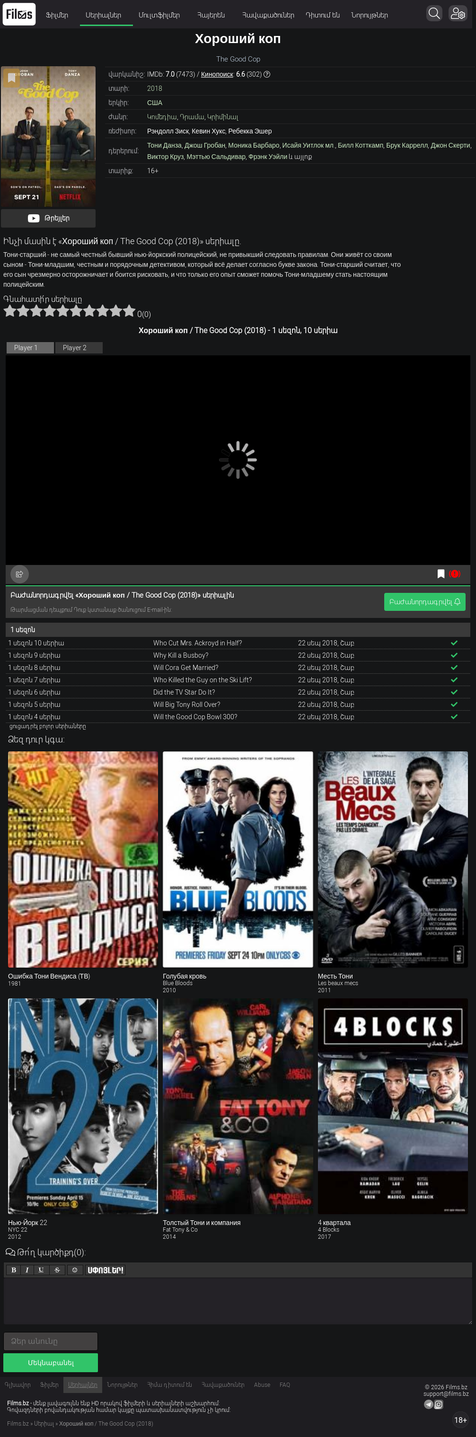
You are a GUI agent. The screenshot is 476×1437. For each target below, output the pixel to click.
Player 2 (75, 348)
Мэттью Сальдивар (216, 156)
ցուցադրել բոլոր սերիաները (47, 726)
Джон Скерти (450, 145)
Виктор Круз (165, 156)
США (154, 102)
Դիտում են (323, 15)
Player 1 (26, 348)
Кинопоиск (217, 74)
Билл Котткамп (360, 145)
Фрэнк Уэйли (267, 156)
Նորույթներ (369, 15)
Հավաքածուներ (268, 15)
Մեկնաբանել (51, 1362)
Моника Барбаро (253, 145)
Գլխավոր (18, 1385)
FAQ (285, 1385)
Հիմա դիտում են (169, 1385)
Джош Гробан (205, 145)
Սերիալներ (106, 15)
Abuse (262, 1385)
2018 (154, 88)
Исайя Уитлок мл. (308, 145)
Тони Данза (164, 145)
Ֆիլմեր (60, 15)
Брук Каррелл (407, 145)
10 (129, 310)
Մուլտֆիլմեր (162, 15)
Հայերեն (214, 15)
